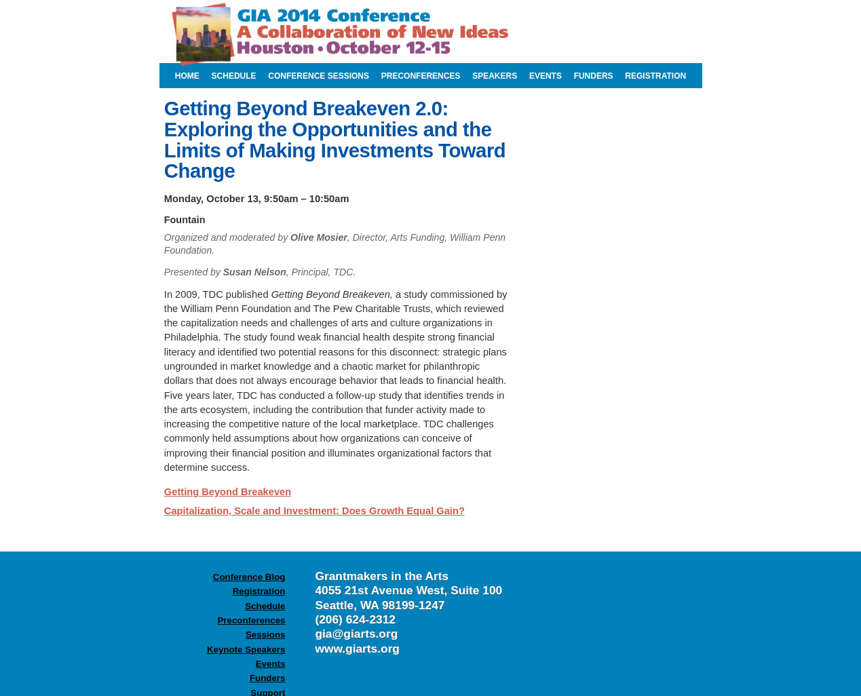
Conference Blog (249, 577)
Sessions (266, 635)
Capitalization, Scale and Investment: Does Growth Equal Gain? (314, 510)
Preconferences (251, 620)
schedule (234, 76)
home (187, 76)
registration (655, 76)
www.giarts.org (357, 648)
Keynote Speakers (246, 649)
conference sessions (318, 76)
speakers (494, 76)
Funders (268, 678)
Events (271, 664)
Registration (259, 591)
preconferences (421, 76)
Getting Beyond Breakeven (227, 491)
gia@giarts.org (356, 633)
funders (593, 76)
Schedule (265, 606)
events (545, 76)
